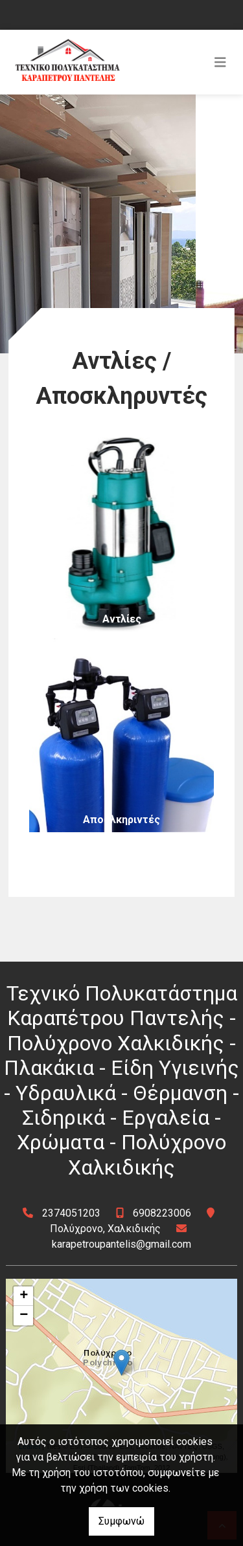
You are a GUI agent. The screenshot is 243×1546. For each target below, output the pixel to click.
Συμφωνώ (121, 1521)
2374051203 (71, 1213)
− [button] (23, 1315)
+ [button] (23, 1296)
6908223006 (162, 1213)
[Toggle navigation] (220, 62)
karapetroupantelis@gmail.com (121, 1244)
